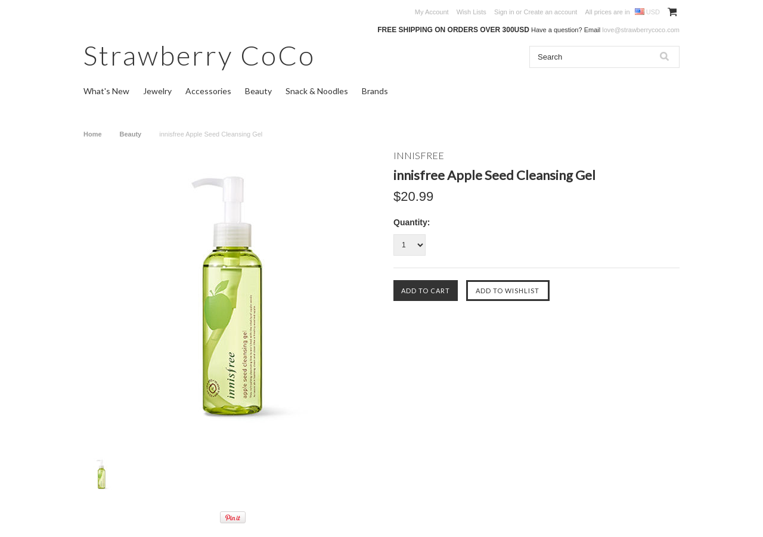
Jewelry (157, 91)
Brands (375, 91)
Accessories (208, 91)
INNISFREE (418, 155)
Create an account (550, 11)
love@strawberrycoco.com (641, 29)
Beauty (258, 91)
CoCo (199, 55)
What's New (106, 91)
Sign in (504, 11)
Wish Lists (471, 11)
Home (92, 134)
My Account (432, 11)
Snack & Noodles (317, 91)
